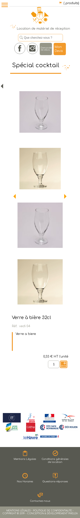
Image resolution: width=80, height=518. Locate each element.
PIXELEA (73, 513)
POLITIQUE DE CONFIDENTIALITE (52, 510)
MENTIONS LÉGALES (18, 510)
